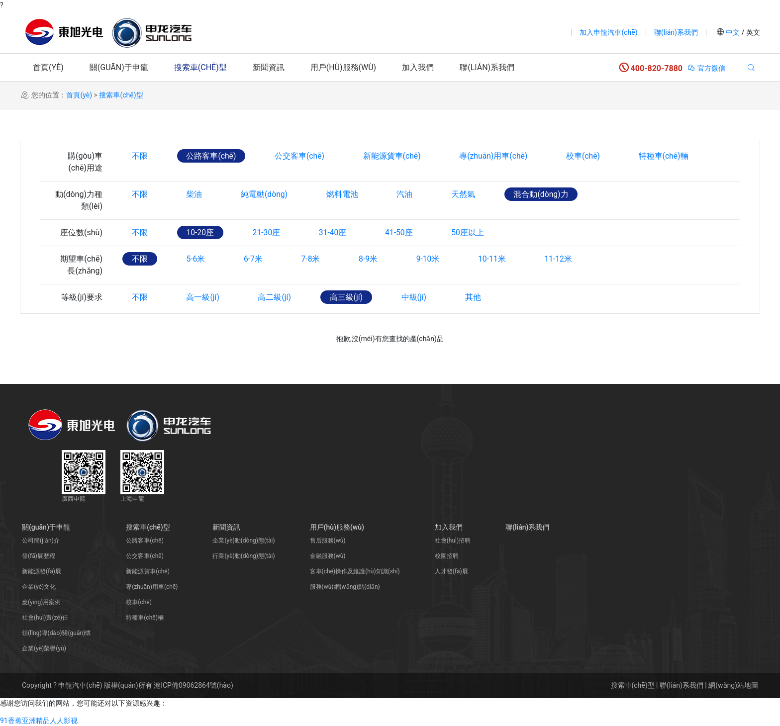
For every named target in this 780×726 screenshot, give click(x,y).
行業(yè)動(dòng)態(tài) (243, 555)
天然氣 (470, 194)
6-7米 (256, 259)
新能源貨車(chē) (397, 156)
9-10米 (435, 259)
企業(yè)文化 (39, 586)
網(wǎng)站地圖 (733, 685)
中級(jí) (420, 297)
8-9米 (374, 259)
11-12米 (569, 259)
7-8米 (315, 259)
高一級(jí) (204, 297)
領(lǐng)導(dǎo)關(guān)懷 (56, 633)
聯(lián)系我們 (676, 32)
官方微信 (706, 68)
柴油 (196, 194)
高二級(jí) (277, 297)
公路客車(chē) (213, 156)
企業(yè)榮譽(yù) (44, 648)
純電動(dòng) (267, 194)
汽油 (410, 194)
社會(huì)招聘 (453, 540)
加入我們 (418, 67)
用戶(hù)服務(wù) (343, 67)
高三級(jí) (351, 297)
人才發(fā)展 (451, 571)
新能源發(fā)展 (41, 571)
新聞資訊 (269, 67)
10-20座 (202, 232)
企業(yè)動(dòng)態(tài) (243, 540)
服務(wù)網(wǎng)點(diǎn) (345, 586)
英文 (752, 32)
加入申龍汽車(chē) (608, 32)
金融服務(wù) (328, 555)
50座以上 (476, 232)
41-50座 (405, 232)
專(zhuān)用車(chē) (500, 156)
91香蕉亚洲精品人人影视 (39, 721)
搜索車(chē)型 (200, 67)
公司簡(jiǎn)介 (41, 540)
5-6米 (197, 259)
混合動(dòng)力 (549, 194)
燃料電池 (347, 194)
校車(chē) (592, 156)
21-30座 (270, 232)
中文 (733, 32)
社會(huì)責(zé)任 (45, 617)
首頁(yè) (48, 67)
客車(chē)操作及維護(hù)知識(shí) (355, 571)
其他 (480, 297)
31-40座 (338, 232)
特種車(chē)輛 (674, 156)
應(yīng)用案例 (41, 602)
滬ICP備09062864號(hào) (193, 685)
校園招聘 (447, 555)
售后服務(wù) (328, 540)
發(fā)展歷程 (38, 555)
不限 (140, 156)
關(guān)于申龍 (119, 67)
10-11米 (501, 259)
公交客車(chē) (303, 156)
